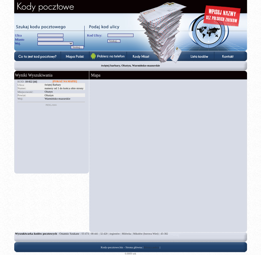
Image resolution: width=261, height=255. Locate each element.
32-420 (103, 233)
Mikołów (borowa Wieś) (146, 233)
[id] (35, 81)
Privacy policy (151, 247)
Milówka (126, 233)
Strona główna (133, 247)
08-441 (94, 233)
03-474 (85, 233)
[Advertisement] (50, 138)
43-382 (164, 233)
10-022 (28, 81)
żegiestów (114, 233)
